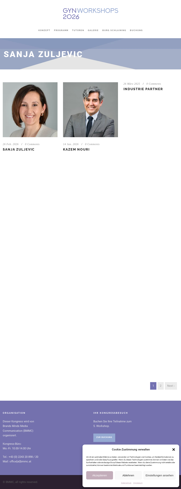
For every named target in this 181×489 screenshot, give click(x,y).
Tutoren (78, 30)
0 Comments (32, 144)
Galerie (93, 30)
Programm (61, 30)
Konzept (44, 30)
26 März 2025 (131, 83)
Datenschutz (126, 483)
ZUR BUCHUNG (104, 437)
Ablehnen (128, 475)
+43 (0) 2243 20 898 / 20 (23, 457)
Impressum (138, 483)
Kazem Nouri (76, 149)
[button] (173, 449)
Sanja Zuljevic (19, 149)
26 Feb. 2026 (11, 144)
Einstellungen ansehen (159, 475)
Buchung (136, 30)
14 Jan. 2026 (71, 144)
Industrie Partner (143, 89)
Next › (171, 385)
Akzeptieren (99, 475)
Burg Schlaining (114, 30)
